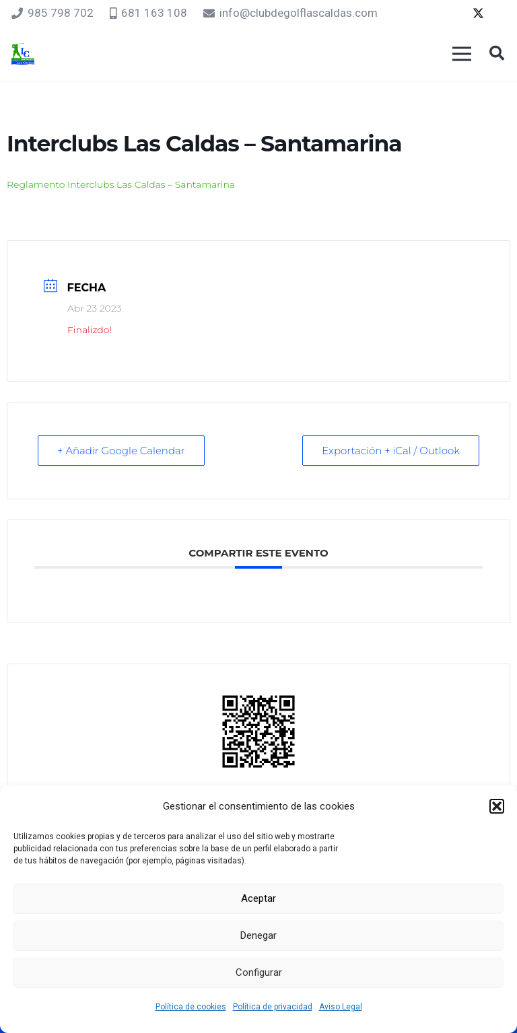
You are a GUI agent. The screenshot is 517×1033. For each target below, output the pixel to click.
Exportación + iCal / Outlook (391, 450)
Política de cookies (191, 1006)
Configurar (259, 972)
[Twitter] (478, 13)
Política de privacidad (272, 1006)
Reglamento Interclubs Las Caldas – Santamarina (121, 184)
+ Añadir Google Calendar (121, 450)
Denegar (258, 935)
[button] (497, 806)
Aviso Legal (340, 1006)
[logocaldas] (22, 54)
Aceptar (258, 898)
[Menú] (461, 54)
